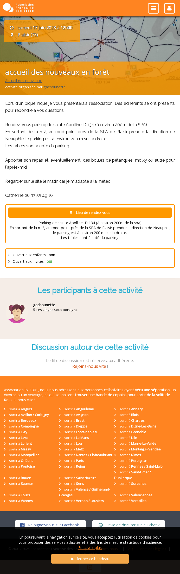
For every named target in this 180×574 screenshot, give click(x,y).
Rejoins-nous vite (89, 366)
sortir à (18, 409)
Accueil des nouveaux (23, 80)
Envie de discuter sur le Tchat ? (129, 524)
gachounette (54, 86)
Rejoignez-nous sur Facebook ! (50, 524)
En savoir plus (90, 547)
